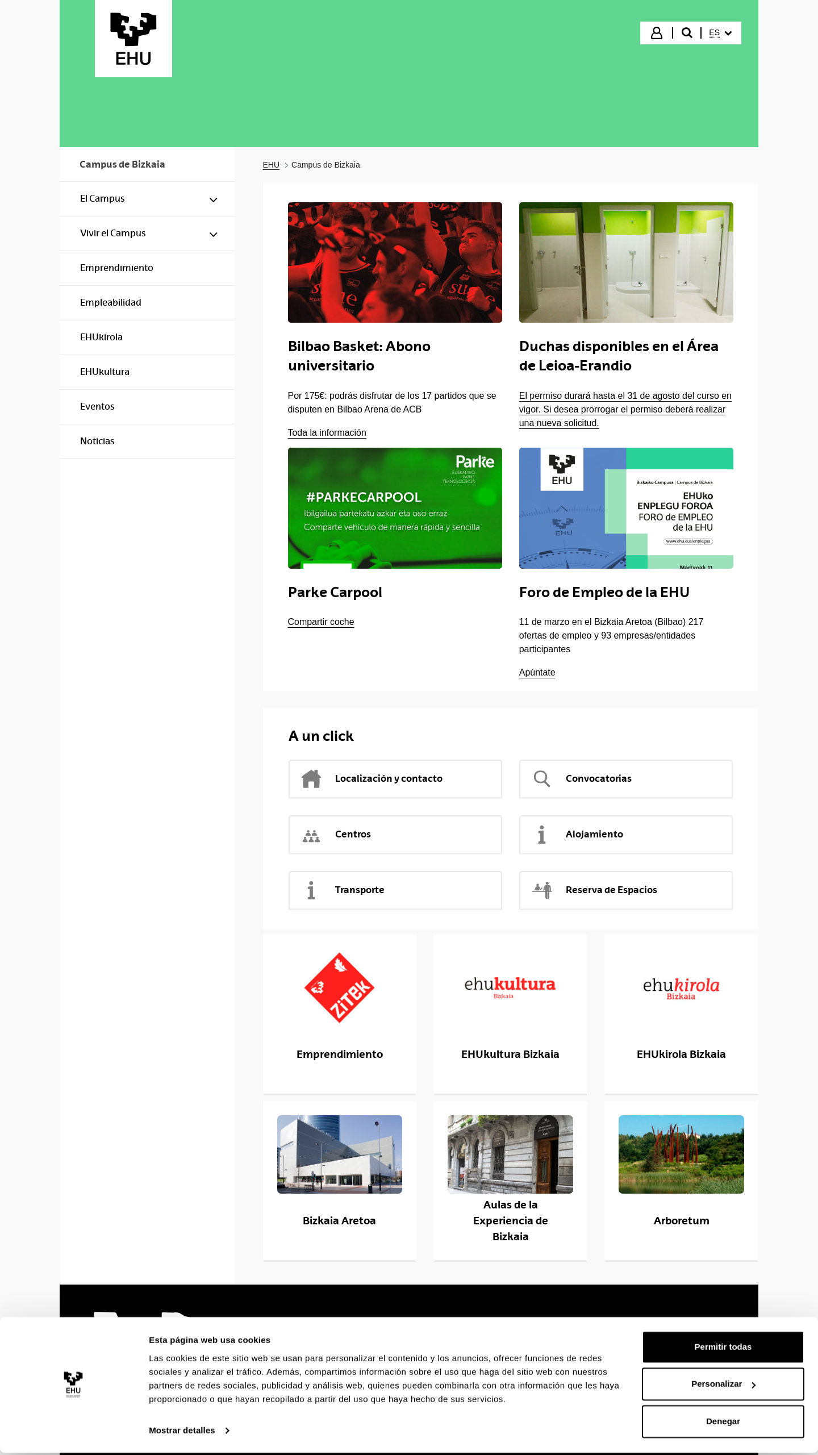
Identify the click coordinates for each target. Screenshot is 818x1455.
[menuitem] (720, 33)
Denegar (723, 1423)
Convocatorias (581, 779)
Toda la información (327, 432)
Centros (335, 834)
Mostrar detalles (182, 1432)
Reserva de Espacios (594, 890)
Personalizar (723, 1386)
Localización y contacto (371, 779)
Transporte (342, 890)
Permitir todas (723, 1349)
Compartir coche (321, 622)
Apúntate (537, 672)
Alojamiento (577, 834)
